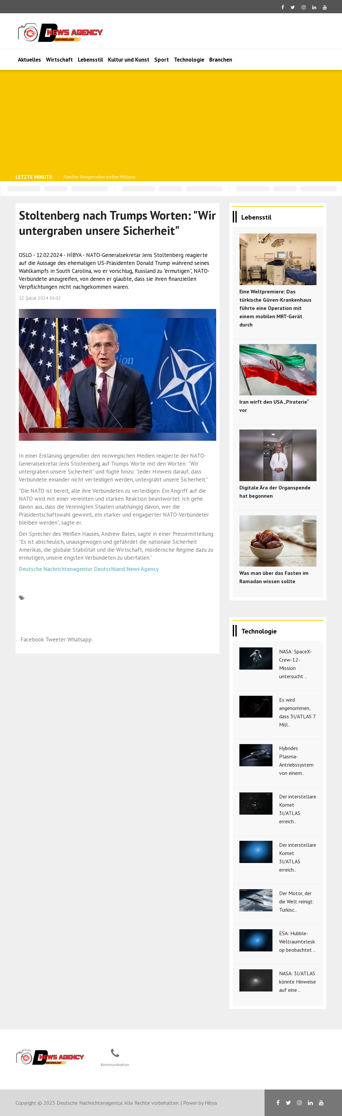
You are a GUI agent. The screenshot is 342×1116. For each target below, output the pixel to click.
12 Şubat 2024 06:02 (40, 298)
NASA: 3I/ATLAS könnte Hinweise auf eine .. (297, 981)
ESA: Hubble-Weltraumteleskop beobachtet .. (297, 941)
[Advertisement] (171, 121)
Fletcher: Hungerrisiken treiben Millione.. (101, 177)
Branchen (220, 59)
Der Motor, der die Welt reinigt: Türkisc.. (296, 901)
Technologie (189, 59)
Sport (161, 59)
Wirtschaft (59, 59)
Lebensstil (90, 59)
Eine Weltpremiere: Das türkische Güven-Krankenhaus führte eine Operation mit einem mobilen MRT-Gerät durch (275, 308)
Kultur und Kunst (128, 59)
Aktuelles (29, 59)
